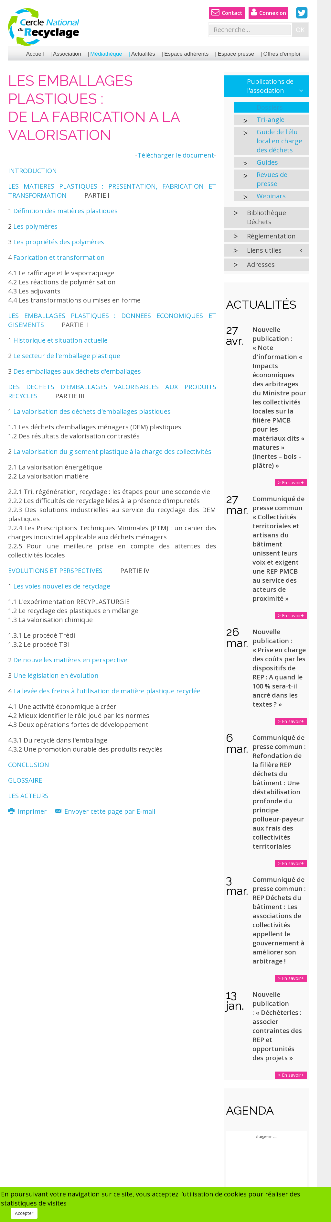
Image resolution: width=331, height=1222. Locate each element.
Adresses (261, 264)
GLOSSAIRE (25, 780)
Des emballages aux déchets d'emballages (77, 371)
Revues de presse (272, 179)
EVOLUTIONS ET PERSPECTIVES (55, 570)
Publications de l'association (270, 86)
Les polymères (35, 226)
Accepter (24, 1213)
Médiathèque (106, 54)
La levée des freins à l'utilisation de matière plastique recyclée (106, 691)
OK (300, 29)
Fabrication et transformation (59, 257)
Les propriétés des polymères (58, 241)
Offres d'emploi (281, 54)
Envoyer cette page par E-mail (105, 811)
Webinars (271, 196)
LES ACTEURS (28, 795)
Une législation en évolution (56, 675)
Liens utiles (264, 250)
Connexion (268, 12)
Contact (226, 12)
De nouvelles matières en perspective (70, 659)
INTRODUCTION (32, 170)
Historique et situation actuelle (60, 340)
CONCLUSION (28, 764)
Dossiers (270, 107)
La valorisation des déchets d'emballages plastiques (91, 411)
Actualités (143, 54)
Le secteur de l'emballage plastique (66, 355)
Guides (267, 162)
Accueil (35, 54)
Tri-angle (270, 119)
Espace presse (236, 54)
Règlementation (271, 236)
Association (67, 54)
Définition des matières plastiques (65, 210)
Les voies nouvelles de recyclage (61, 586)
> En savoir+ (291, 482)
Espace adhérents (186, 54)
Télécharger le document (175, 155)
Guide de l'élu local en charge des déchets (279, 140)
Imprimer (28, 811)
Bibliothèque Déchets (266, 217)
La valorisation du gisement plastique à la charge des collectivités (112, 451)
